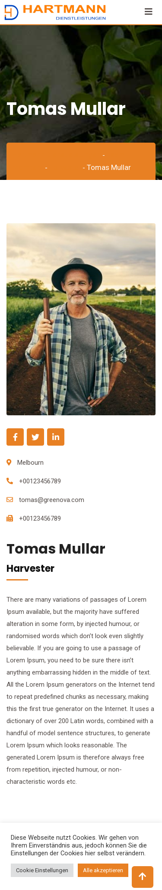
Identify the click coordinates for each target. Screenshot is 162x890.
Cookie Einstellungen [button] (42, 870)
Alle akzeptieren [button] (103, 870)
